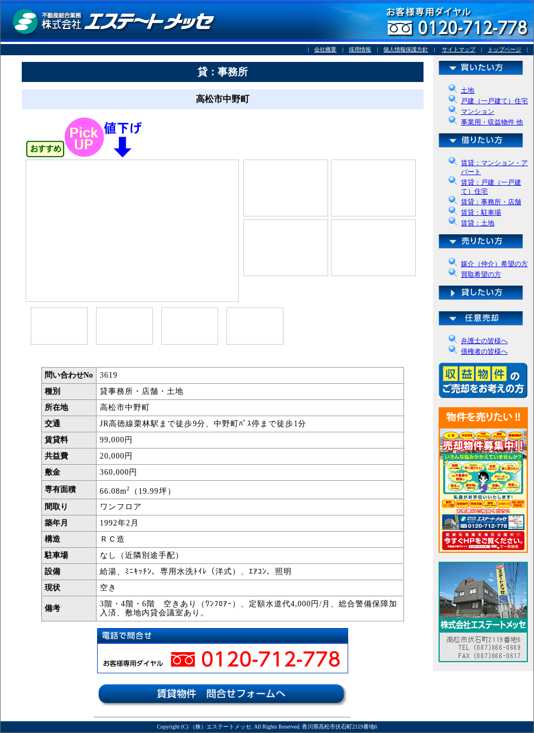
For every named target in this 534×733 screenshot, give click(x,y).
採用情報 (360, 49)
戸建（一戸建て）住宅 (494, 101)
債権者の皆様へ (484, 351)
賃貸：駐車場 (481, 212)
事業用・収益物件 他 (492, 122)
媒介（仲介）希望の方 (494, 264)
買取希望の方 (481, 274)
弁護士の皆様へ (484, 341)
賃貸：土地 (477, 223)
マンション (477, 111)
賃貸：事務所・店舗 (491, 202)
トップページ (504, 49)
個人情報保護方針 (405, 49)
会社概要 (325, 49)
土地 (467, 90)
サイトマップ (458, 49)
